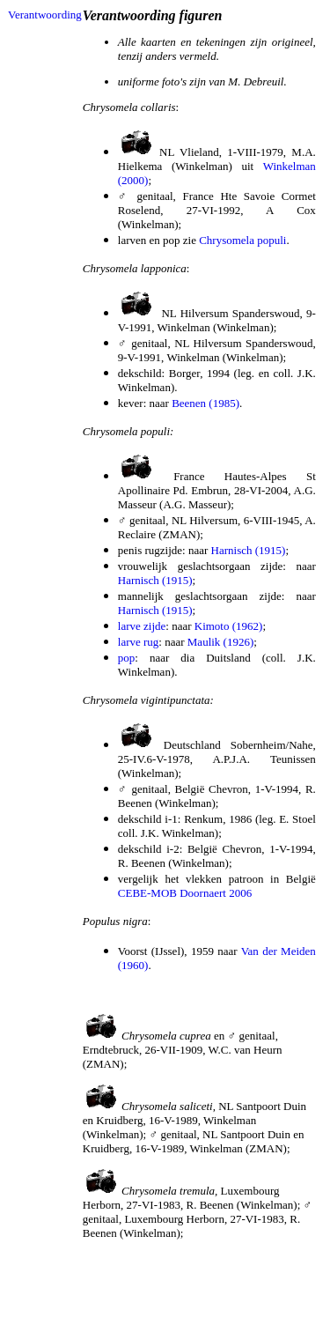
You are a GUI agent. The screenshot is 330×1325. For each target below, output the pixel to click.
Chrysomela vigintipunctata (146, 700)
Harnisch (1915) (248, 550)
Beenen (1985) (205, 403)
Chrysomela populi (242, 240)
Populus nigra (115, 921)
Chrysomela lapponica (135, 268)
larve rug (138, 641)
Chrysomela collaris (129, 107)
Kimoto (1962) (228, 626)
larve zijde (142, 626)
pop (127, 657)
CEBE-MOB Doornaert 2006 (185, 892)
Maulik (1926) (220, 641)
